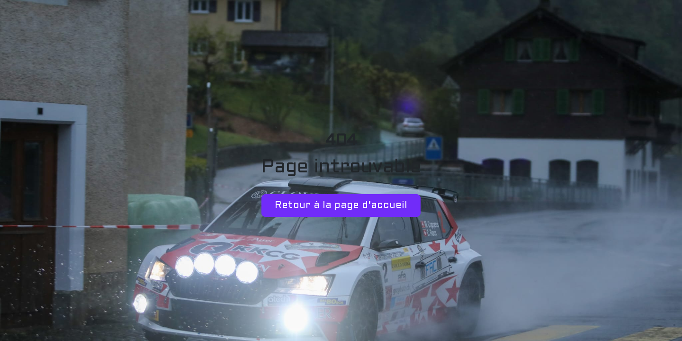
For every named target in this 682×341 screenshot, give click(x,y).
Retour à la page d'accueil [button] (341, 205)
